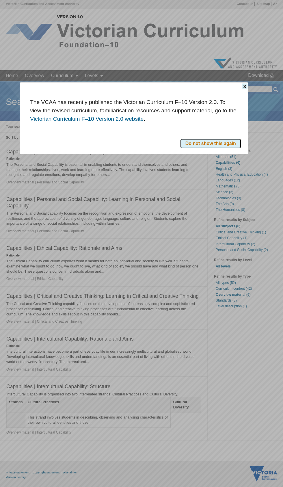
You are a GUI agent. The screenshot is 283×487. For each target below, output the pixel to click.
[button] (244, 86)
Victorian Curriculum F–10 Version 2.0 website (87, 119)
